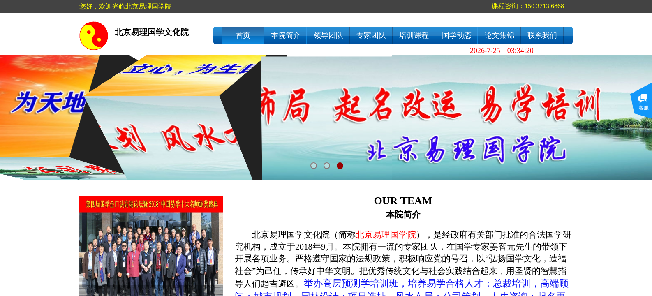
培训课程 (414, 35)
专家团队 (371, 35)
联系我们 (542, 35)
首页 (243, 35)
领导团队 (328, 35)
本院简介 (286, 35)
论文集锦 (499, 35)
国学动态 (457, 35)
